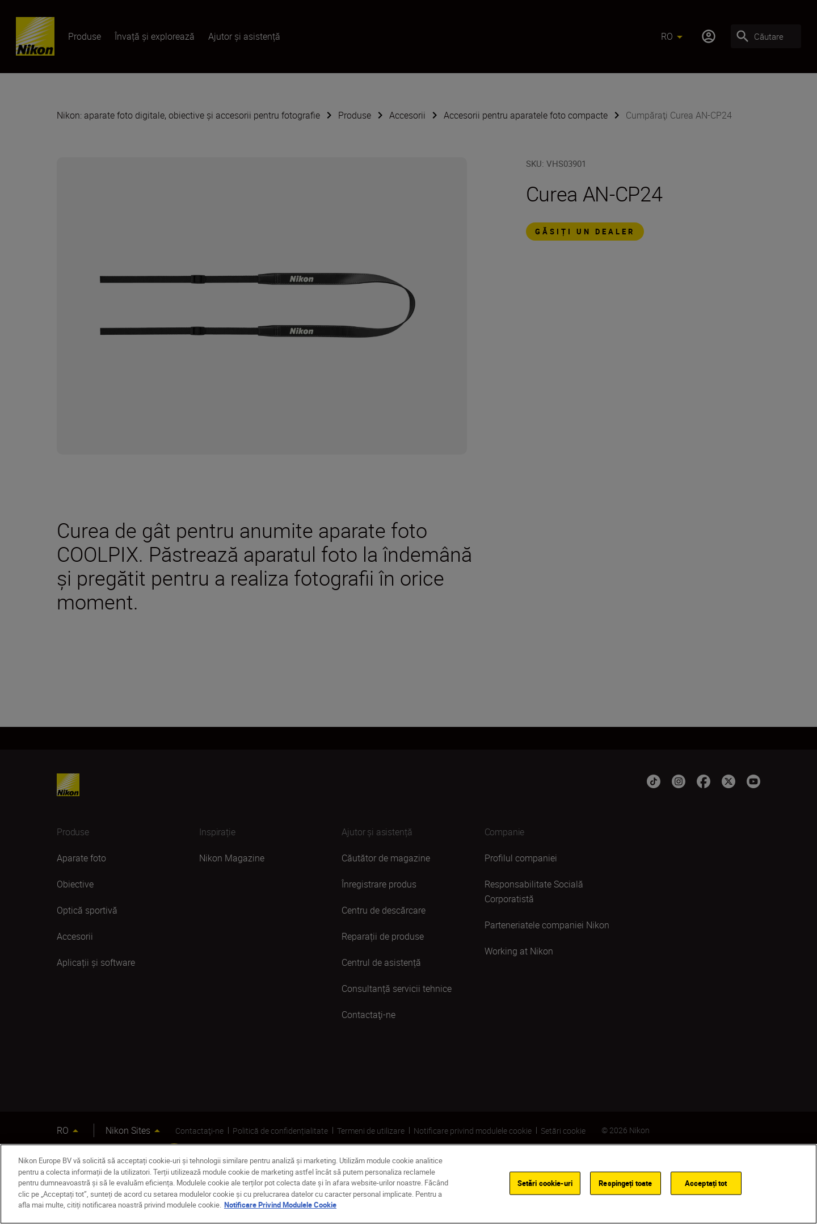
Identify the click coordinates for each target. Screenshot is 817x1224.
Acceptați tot (706, 1182)
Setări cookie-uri (544, 1182)
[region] (408, 1184)
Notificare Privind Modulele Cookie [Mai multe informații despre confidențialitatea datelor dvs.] (280, 1205)
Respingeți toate (625, 1182)
